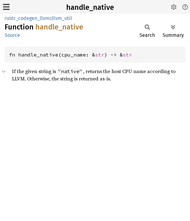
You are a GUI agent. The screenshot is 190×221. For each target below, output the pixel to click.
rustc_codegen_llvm (27, 18)
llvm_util (62, 18)
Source (12, 35)
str (99, 55)
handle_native (90, 7)
